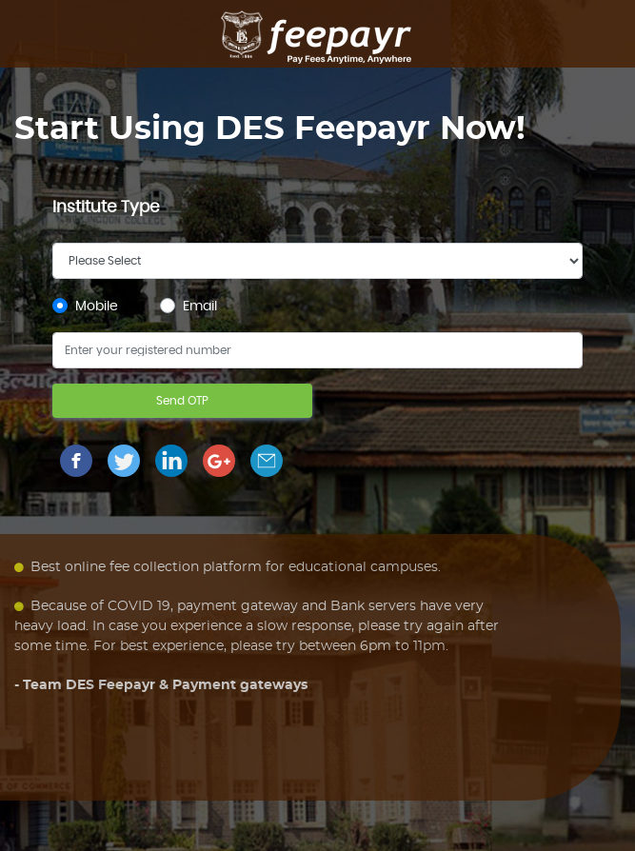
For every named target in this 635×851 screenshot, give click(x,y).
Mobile (96, 306)
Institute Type (106, 207)
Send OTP (182, 400)
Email (200, 306)
